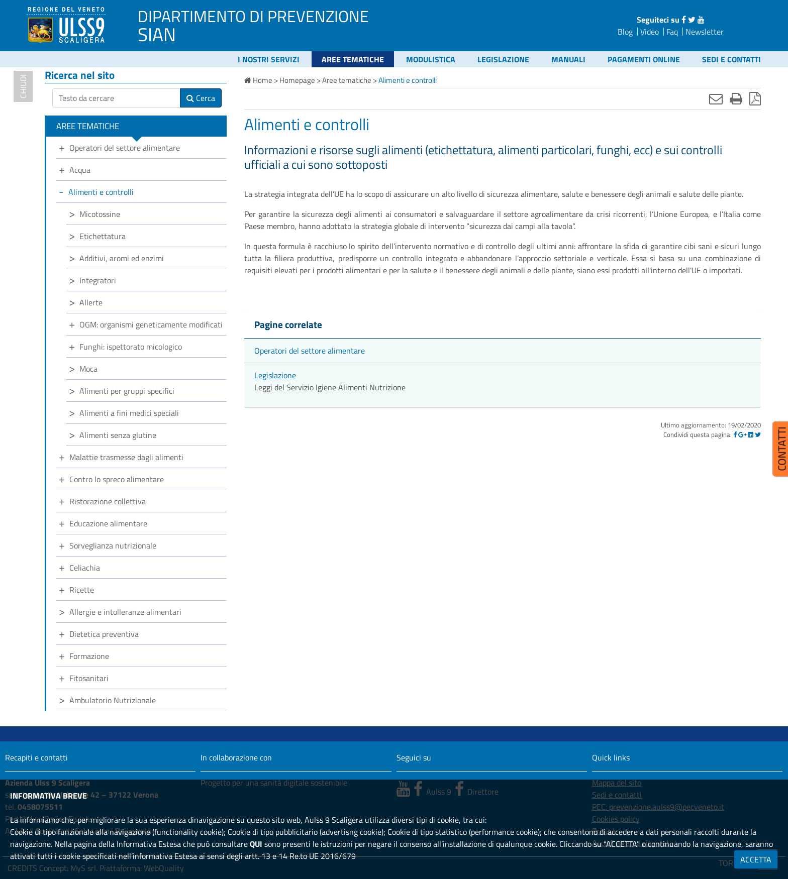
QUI (256, 844)
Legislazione (503, 59)
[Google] (742, 434)
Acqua (79, 170)
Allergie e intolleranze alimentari (125, 612)
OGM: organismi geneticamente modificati (151, 324)
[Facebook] (735, 434)
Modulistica (430, 59)
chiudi (23, 86)
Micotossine (99, 214)
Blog (625, 32)
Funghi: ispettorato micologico (130, 347)
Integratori (97, 280)
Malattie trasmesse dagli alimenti (126, 457)
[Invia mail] (716, 98)
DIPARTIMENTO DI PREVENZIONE (253, 16)
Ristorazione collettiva (107, 501)
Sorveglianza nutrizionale (112, 545)
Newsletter (704, 32)
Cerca (200, 98)
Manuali (568, 59)
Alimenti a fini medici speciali (129, 413)
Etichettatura (102, 236)
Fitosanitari (89, 678)
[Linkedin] (750, 434)
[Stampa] (736, 98)
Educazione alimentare (108, 523)
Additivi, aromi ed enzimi (121, 258)
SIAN (157, 34)
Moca (88, 369)
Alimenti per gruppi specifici (126, 391)
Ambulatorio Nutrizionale (112, 700)
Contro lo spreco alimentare (116, 479)
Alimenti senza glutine (117, 435)
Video (649, 32)
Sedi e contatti (731, 59)
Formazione (89, 656)
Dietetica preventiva (104, 634)
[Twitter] (758, 434)
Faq (672, 32)
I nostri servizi (269, 59)
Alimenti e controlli (101, 192)
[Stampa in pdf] (755, 98)
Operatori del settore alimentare (309, 351)
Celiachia (84, 568)
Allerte (91, 302)
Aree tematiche (353, 59)
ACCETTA (755, 859)
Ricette (81, 590)
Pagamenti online (644, 59)
